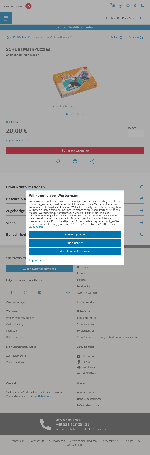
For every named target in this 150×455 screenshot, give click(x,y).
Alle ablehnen (75, 243)
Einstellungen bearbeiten (75, 251)
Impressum (35, 260)
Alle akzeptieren (75, 234)
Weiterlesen (36, 227)
